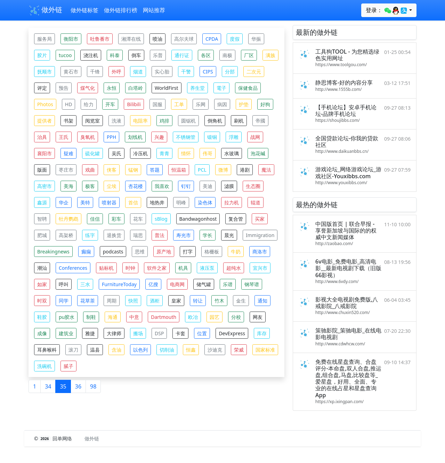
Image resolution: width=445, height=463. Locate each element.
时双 (42, 300)
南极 (227, 55)
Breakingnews (53, 251)
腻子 (68, 366)
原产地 (163, 251)
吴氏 (116, 153)
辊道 (255, 202)
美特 (85, 202)
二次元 (253, 71)
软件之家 (157, 268)
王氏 (63, 137)
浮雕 (233, 137)
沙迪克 (215, 349)
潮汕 (42, 268)
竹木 (219, 300)
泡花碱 (258, 153)
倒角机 (215, 120)
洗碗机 (44, 366)
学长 (207, 235)
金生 (241, 300)
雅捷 (90, 333)
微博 (223, 169)
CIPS (208, 71)
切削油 (167, 349)
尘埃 (111, 186)
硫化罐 (92, 153)
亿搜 (153, 284)
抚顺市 (44, 71)
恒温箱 (178, 169)
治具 (42, 137)
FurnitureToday (119, 284)
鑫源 (42, 202)
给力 (89, 104)
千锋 (95, 71)
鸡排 (164, 120)
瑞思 (138, 235)
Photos (45, 104)
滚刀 (73, 349)
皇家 (176, 300)
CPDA (211, 39)
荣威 (239, 349)
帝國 (260, 120)
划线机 (135, 137)
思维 (140, 251)
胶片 (42, 55)
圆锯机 (188, 120)
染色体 (205, 202)
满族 (270, 55)
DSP (159, 333)
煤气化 (87, 88)
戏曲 (90, 169)
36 (78, 386)
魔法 (266, 169)
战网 (255, 137)
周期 (111, 300)
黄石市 (71, 71)
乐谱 (228, 284)
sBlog (161, 218)
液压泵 (207, 268)
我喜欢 (162, 186)
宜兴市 (260, 268)
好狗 (265, 104)
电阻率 (140, 120)
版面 (42, 169)
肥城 (42, 235)
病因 (222, 104)
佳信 (95, 218)
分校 (236, 317)
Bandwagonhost (198, 218)
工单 (179, 104)
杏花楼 (135, 186)
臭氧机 (87, 137)
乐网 (200, 104)
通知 (262, 300)
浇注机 (90, 55)
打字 (188, 251)
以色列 (140, 349)
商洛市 (259, 251)
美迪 (207, 186)
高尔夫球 (184, 39)
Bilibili (133, 104)
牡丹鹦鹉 (68, 218)
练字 (90, 235)
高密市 (44, 186)
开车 (110, 104)
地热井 (157, 202)
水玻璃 (231, 153)
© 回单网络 (53, 438)
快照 (133, 300)
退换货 (114, 235)
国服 (157, 104)
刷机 (239, 120)
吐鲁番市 (100, 39)
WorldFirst (166, 88)
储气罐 (203, 284)
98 (93, 386)
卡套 (180, 333)
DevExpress (232, 333)
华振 (256, 39)
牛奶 (236, 251)
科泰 (115, 55)
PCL (202, 169)
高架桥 (66, 235)
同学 (63, 300)
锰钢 (133, 169)
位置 (202, 333)
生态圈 (253, 186)
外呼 (116, 71)
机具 (183, 268)
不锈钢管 (185, 137)
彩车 (116, 218)
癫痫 (86, 251)
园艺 (214, 317)
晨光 (229, 235)
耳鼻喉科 (47, 349)
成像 (42, 333)
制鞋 (91, 317)
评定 (42, 88)
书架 (68, 120)
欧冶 (193, 317)
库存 (262, 333)
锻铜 (212, 137)
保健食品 (248, 88)
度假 (235, 39)
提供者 (44, 120)
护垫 (244, 104)
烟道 (138, 71)
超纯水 (233, 268)
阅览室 (92, 120)
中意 (134, 317)
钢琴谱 (251, 284)
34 (48, 386)
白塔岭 (135, 88)
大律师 (114, 333)
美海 (68, 186)
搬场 (138, 333)
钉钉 (186, 186)
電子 (221, 88)
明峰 (181, 202)
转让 (198, 300)
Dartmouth (163, 317)
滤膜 (229, 186)
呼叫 (63, 284)
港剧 (245, 169)
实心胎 (162, 71)
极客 (90, 186)
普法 (159, 235)
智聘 (42, 218)
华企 (63, 202)
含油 (116, 349)
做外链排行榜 (120, 10)
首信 (133, 202)
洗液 (116, 120)
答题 (155, 169)
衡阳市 (71, 39)
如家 (42, 284)
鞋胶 (42, 317)
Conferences (73, 268)
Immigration (260, 235)
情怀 (186, 153)
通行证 (182, 55)
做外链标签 (84, 10)
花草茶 (87, 300)
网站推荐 (154, 10)
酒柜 (155, 300)
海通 (113, 317)
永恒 (111, 88)
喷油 (157, 39)
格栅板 (211, 251)
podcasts (113, 251)
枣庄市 (66, 169)
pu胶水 (66, 317)
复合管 (235, 218)
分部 (230, 71)
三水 (85, 284)
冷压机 (140, 153)
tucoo (65, 55)
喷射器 (109, 202)
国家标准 (265, 349)
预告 (63, 88)
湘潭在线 (131, 39)
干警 (186, 71)
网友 (257, 317)
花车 (138, 218)
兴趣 (159, 137)
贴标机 (106, 268)
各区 (206, 55)
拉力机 (231, 202)
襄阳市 (44, 153)
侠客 (111, 169)
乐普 (158, 55)
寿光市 (183, 235)
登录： (387, 10)
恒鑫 (191, 349)
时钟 (130, 268)
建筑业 (66, 333)
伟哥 (207, 153)
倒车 (136, 55)
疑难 (68, 153)
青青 (164, 153)
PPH (111, 137)
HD (68, 104)
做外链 (45, 10)
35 (63, 386)
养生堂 (197, 88)
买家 (260, 218)
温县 (95, 349)
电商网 (177, 284)
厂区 (249, 55)
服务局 (44, 39)
